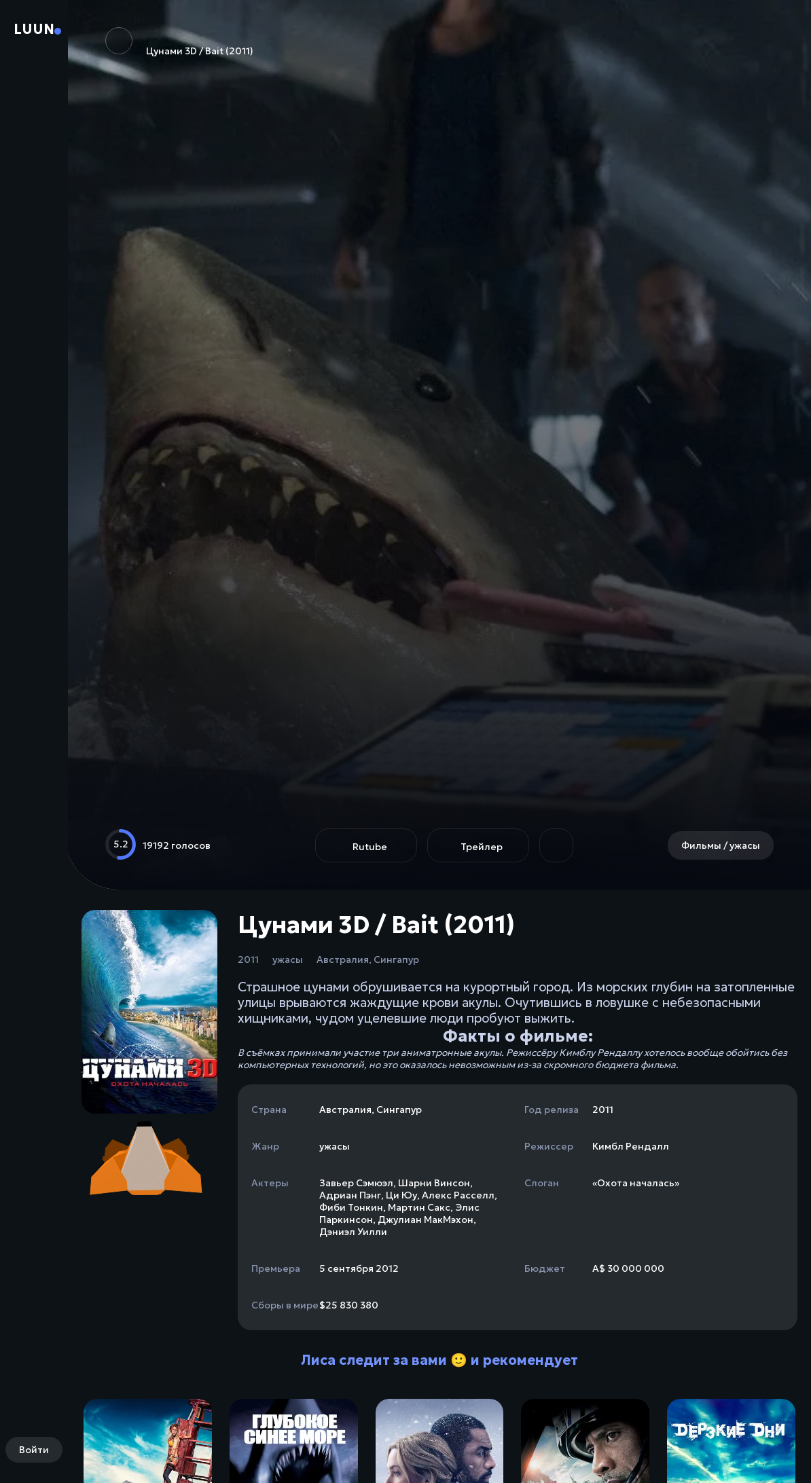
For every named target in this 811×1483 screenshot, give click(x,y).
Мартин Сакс (419, 1207)
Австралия (343, 959)
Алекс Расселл (458, 1195)
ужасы (287, 959)
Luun (34, 29)
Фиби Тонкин (351, 1207)
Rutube (370, 847)
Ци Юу (401, 1195)
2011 (248, 959)
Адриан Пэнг (350, 1195)
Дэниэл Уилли (353, 1232)
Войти (34, 1450)
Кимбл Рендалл (630, 1146)
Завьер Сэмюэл (356, 1183)
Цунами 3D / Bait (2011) (179, 42)
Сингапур (396, 959)
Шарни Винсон (434, 1183)
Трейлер (482, 847)
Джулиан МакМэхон (425, 1219)
